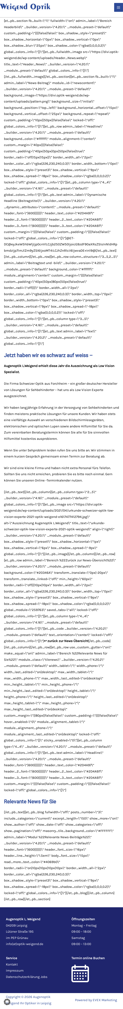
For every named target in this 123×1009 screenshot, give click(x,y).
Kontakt (12, 964)
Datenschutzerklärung (23, 977)
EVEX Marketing (105, 1000)
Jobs (44, 977)
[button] (7, 1002)
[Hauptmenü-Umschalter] (118, 7)
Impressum (15, 970)
